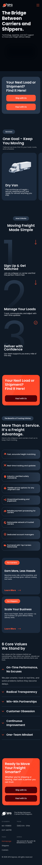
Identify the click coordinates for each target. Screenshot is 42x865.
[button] (12, 563)
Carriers (5, 850)
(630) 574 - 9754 (23, 826)
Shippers (5, 845)
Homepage (6, 841)
